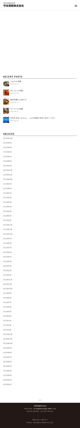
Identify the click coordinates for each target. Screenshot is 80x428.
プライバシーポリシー (40, 420)
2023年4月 (7, 207)
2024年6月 (7, 166)
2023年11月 (7, 175)
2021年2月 (7, 325)
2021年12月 (7, 280)
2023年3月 (7, 211)
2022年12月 (7, 225)
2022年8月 (7, 243)
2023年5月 (7, 202)
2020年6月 (7, 362)
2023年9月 (7, 184)
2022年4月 (7, 261)
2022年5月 (7, 257)
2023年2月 (7, 216)
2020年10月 (8, 343)
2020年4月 (7, 371)
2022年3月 (7, 266)
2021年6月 (7, 307)
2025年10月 (8, 138)
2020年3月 (7, 375)
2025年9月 (7, 143)
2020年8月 (7, 352)
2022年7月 (7, 248)
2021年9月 (7, 293)
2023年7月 (7, 193)
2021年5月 (7, 311)
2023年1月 (7, 220)
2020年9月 (7, 348)
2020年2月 (7, 380)
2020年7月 (7, 357)
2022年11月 (7, 229)
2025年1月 (7, 156)
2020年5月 (7, 366)
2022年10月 (8, 234)
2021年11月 (7, 284)
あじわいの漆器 (16, 90)
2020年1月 (7, 384)
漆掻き (6, 51)
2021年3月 (7, 321)
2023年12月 (7, 170)
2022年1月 (7, 275)
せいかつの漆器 (16, 109)
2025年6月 (7, 152)
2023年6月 (7, 197)
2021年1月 (7, 330)
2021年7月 (7, 302)
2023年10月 (8, 179)
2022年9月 (7, 238)
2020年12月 (8, 334)
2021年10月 (7, 289)
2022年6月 (7, 252)
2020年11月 (7, 339)
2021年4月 (7, 316)
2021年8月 (7, 298)
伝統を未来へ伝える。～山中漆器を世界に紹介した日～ (33, 118)
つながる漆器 (15, 81)
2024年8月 (7, 161)
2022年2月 (7, 270)
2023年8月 (7, 188)
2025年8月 (7, 147)
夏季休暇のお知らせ (18, 99)
